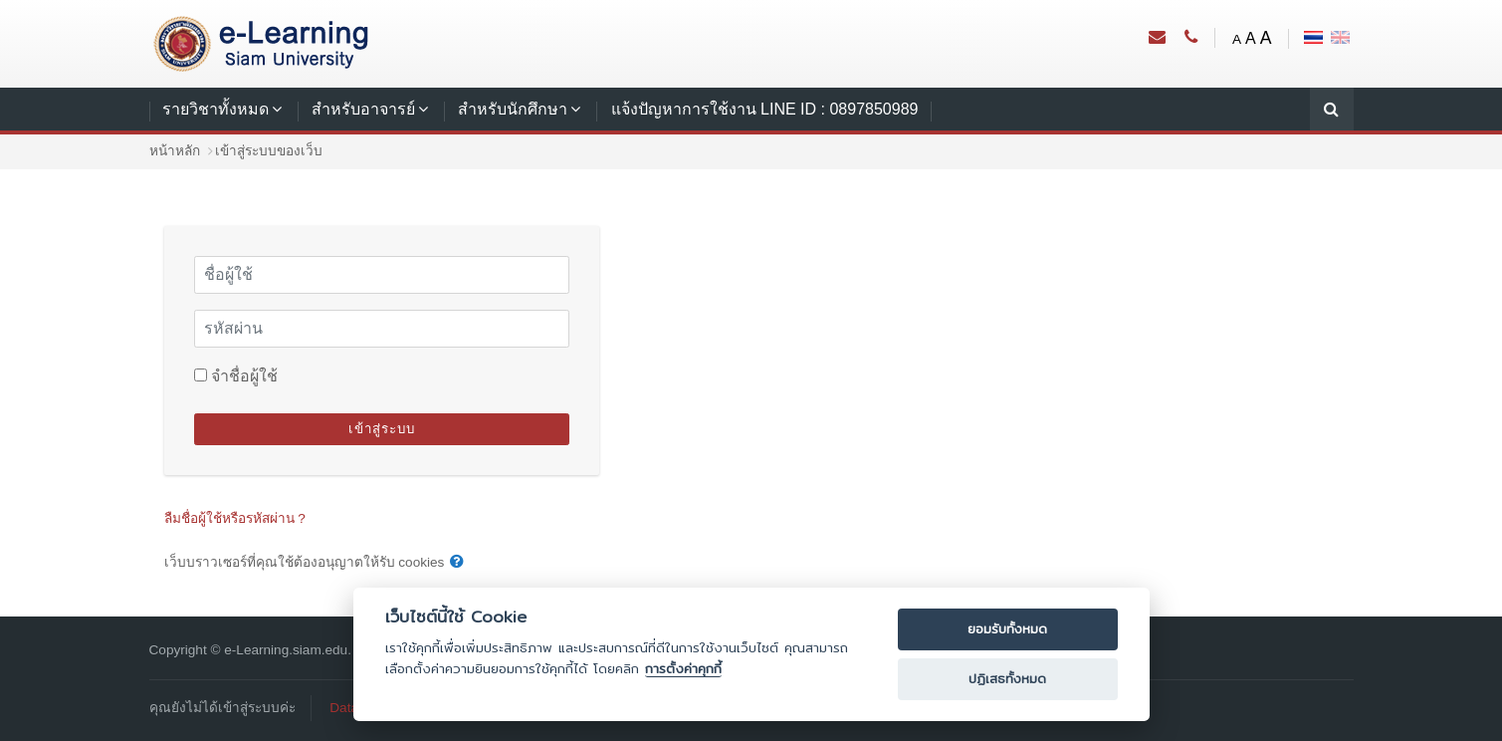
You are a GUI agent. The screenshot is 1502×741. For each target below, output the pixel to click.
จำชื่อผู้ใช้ (244, 376)
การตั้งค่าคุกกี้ (683, 668)
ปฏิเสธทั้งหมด (1007, 678)
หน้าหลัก (174, 150)
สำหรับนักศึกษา (512, 109)
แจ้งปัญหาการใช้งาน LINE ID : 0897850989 (765, 109)
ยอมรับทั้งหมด (1007, 628)
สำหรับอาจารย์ (363, 109)
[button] (457, 563)
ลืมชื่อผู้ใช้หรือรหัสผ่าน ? (235, 518)
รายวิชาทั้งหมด (215, 109)
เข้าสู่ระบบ (381, 428)
